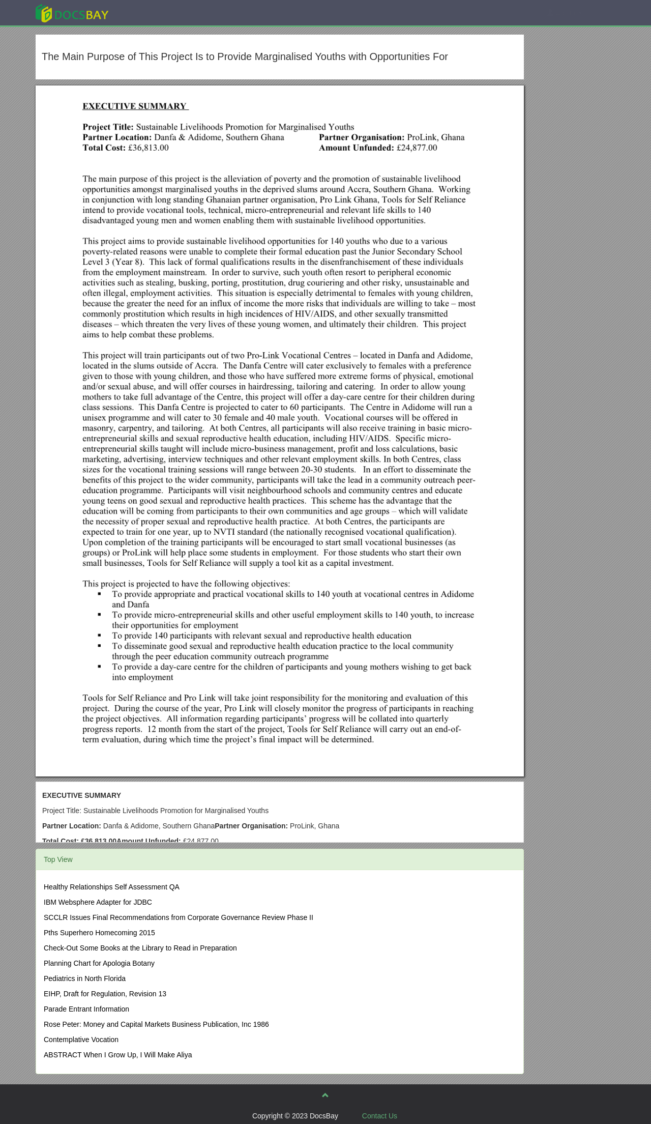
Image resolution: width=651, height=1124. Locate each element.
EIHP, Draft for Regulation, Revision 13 (105, 994)
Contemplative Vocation (81, 1039)
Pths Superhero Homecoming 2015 (99, 933)
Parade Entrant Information (86, 1009)
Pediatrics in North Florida (85, 978)
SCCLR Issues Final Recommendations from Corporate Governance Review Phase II (178, 917)
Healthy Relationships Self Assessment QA (112, 887)
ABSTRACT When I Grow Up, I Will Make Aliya (118, 1055)
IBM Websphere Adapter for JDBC (98, 902)
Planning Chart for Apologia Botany (99, 963)
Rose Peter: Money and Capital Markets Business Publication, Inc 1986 (156, 1024)
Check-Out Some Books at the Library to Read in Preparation (140, 948)
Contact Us (379, 1116)
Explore (148, 12)
